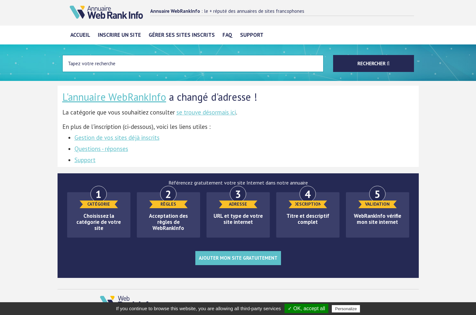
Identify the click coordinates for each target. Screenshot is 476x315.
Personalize (346, 308)
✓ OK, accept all (306, 308)
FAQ (227, 34)
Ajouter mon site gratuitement (238, 258)
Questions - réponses (101, 149)
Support (251, 34)
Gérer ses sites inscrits (182, 34)
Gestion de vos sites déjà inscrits (117, 137)
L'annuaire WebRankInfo (114, 97)
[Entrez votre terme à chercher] (193, 63)
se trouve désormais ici (206, 112)
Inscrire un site (119, 34)
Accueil (80, 34)
